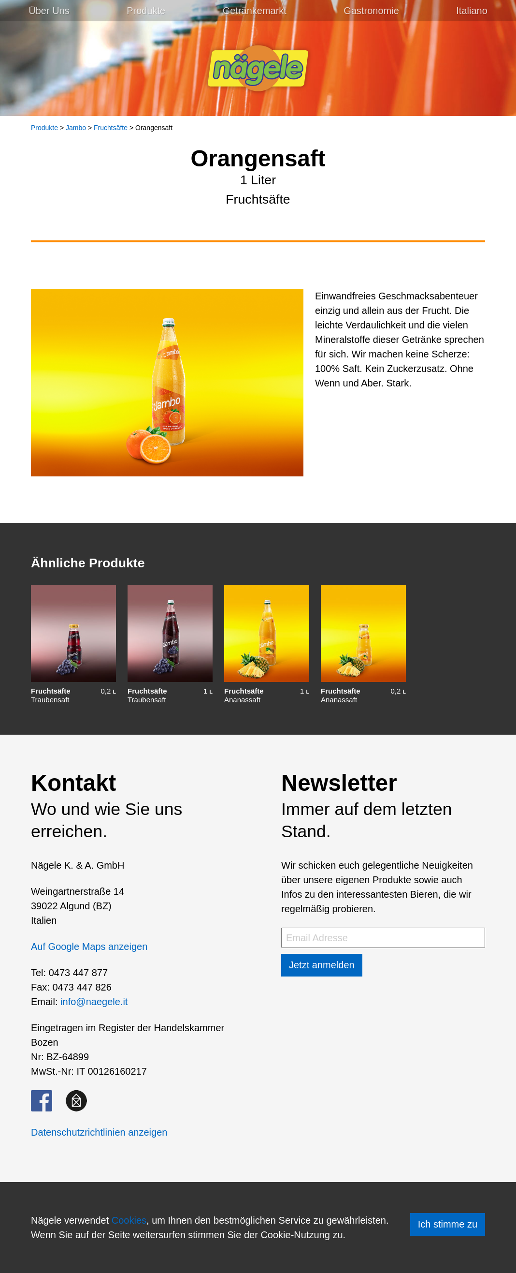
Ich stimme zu (447, 1224)
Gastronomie (371, 10)
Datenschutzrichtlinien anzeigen (99, 1132)
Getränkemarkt (255, 10)
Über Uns (49, 10)
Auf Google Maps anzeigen (89, 946)
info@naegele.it (94, 1001)
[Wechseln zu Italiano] (472, 10)
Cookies (129, 1220)
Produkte (146, 10)
